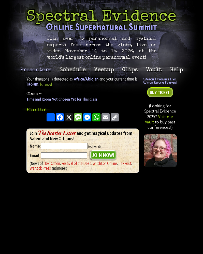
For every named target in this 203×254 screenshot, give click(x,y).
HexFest (124, 163)
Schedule (73, 69)
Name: (35, 146)
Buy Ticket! (160, 92)
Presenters (35, 70)
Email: (35, 155)
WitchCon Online (105, 163)
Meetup (104, 69)
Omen (55, 163)
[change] (46, 84)
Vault (154, 69)
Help (176, 69)
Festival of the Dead (76, 163)
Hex (47, 163)
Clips (130, 69)
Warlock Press (40, 168)
